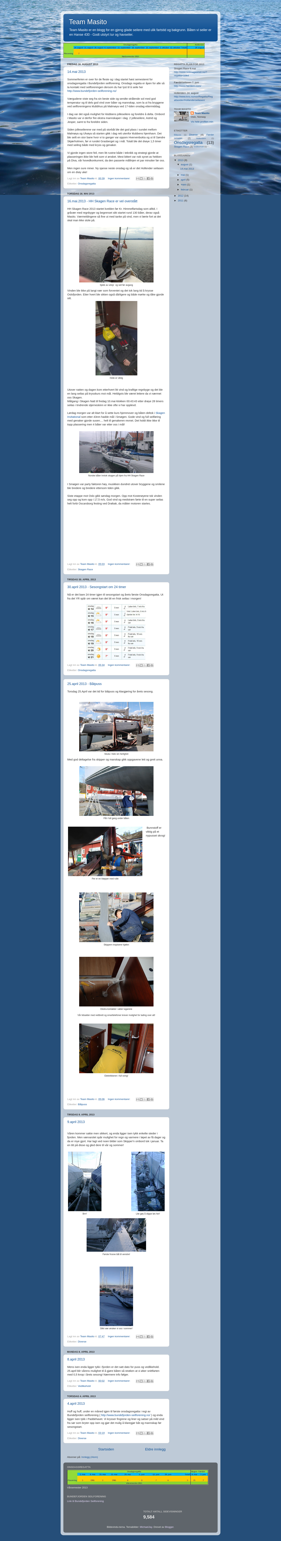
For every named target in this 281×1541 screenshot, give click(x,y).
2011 (181, 200)
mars (184, 184)
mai (183, 174)
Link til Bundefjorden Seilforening (85, 1501)
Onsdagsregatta (87, 183)
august (185, 164)
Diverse (82, 1341)
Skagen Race (85, 569)
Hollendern (201, 138)
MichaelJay (146, 1527)
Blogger (169, 1527)
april (183, 179)
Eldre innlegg (155, 1449)
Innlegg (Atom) (89, 1457)
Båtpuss (82, 1104)
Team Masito (201, 113)
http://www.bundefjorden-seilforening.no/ (92, 90)
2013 (181, 160)
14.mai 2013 (76, 72)
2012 (181, 195)
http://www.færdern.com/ (187, 86)
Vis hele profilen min (202, 121)
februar (185, 189)
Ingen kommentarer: (119, 178)
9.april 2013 (76, 1122)
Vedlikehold (84, 1386)
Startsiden (106, 1449)
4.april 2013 (76, 1403)
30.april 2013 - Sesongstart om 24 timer (96, 587)
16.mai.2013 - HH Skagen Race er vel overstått (102, 201)
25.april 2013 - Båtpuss (84, 684)
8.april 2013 (76, 1359)
